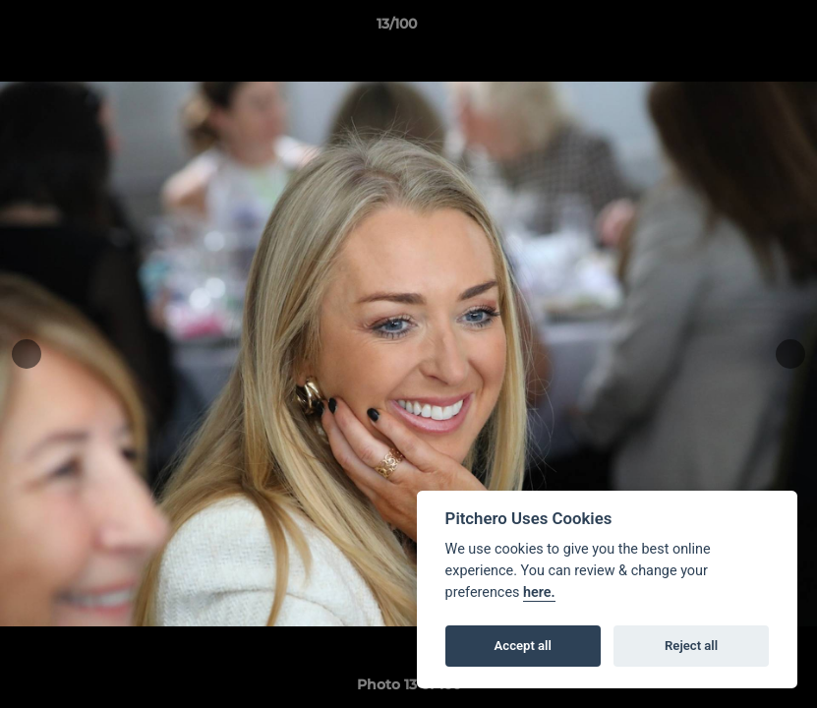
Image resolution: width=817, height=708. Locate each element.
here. (539, 592)
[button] (734, 28)
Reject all (691, 645)
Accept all (523, 645)
